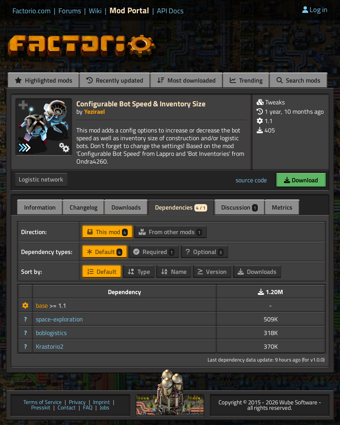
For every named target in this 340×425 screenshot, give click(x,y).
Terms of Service (42, 403)
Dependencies (181, 207)
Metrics (282, 207)
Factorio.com (31, 10)
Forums (69, 10)
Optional (204, 251)
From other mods (170, 231)
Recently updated (114, 80)
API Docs (170, 10)
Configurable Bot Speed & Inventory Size (141, 103)
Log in (315, 9)
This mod (107, 231)
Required (153, 251)
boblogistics (51, 332)
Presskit (40, 408)
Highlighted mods (43, 80)
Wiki (95, 10)
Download (301, 180)
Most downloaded (186, 80)
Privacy (77, 403)
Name (174, 271)
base (42, 305)
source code (251, 180)
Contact (67, 408)
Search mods (299, 80)
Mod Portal (129, 10)
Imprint (101, 403)
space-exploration (59, 319)
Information (40, 207)
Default (104, 251)
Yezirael (94, 111)
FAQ (87, 408)
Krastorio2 (49, 346)
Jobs (104, 408)
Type (138, 271)
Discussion (239, 207)
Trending (246, 80)
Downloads (126, 207)
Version (212, 271)
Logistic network (41, 179)
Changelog (83, 207)
